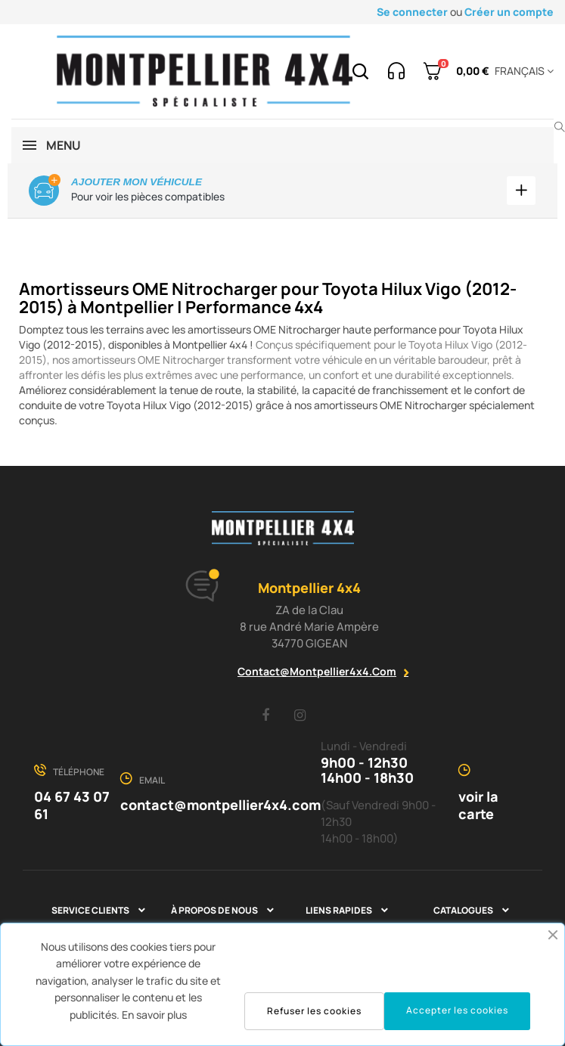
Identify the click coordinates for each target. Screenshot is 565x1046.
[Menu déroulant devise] (521, 71)
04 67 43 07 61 (72, 805)
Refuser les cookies (314, 1010)
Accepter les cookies (457, 1010)
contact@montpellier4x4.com (316, 671)
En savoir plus (154, 1014)
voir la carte (478, 805)
